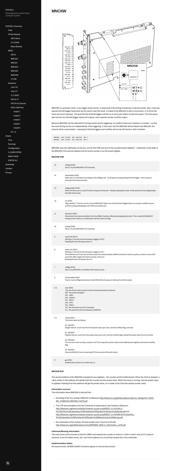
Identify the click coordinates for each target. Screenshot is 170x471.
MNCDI (14, 63)
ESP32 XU (12, 160)
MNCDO (14, 67)
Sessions (12, 83)
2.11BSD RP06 (14, 152)
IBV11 (13, 55)
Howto (8, 136)
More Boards (16, 46)
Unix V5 (14, 87)
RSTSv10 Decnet (18, 103)
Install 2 (17, 116)
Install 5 (17, 128)
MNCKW (14, 75)
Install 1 (17, 111)
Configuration (14, 148)
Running (11, 144)
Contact (8, 168)
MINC (10, 51)
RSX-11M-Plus (17, 107)
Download (9, 164)
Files (10, 30)
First (10, 140)
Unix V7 (14, 91)
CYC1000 (15, 42)
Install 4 (17, 124)
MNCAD (14, 71)
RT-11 (13, 132)
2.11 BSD (15, 95)
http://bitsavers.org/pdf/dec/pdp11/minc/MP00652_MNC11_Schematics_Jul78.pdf (91, 425)
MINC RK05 (13, 156)
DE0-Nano (15, 38)
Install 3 (17, 120)
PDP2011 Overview (13, 26)
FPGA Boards (14, 34)
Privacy (8, 173)
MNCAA (14, 59)
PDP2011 (9, 10)
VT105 (13, 79)
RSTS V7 (15, 99)
